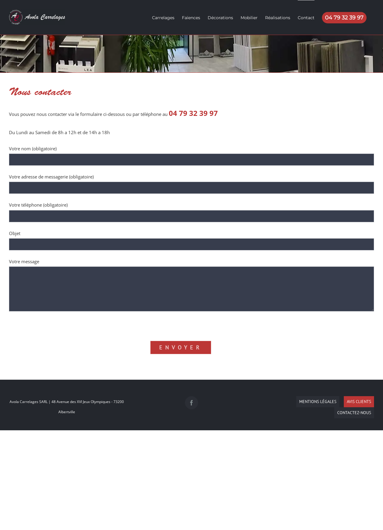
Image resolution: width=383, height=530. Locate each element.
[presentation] (54, 323)
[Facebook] (191, 402)
